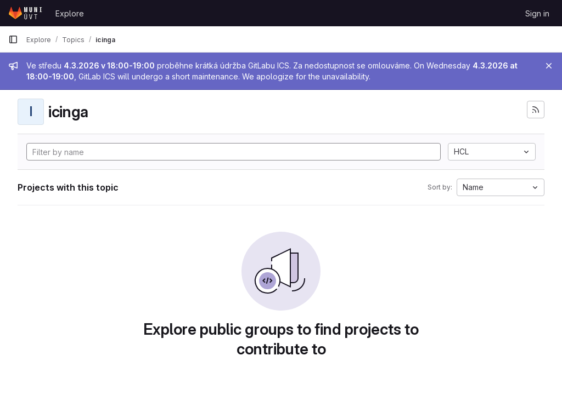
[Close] (548, 65)
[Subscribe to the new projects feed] (535, 109)
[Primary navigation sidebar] (13, 39)
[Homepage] (26, 13)
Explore (69, 13)
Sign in (537, 13)
